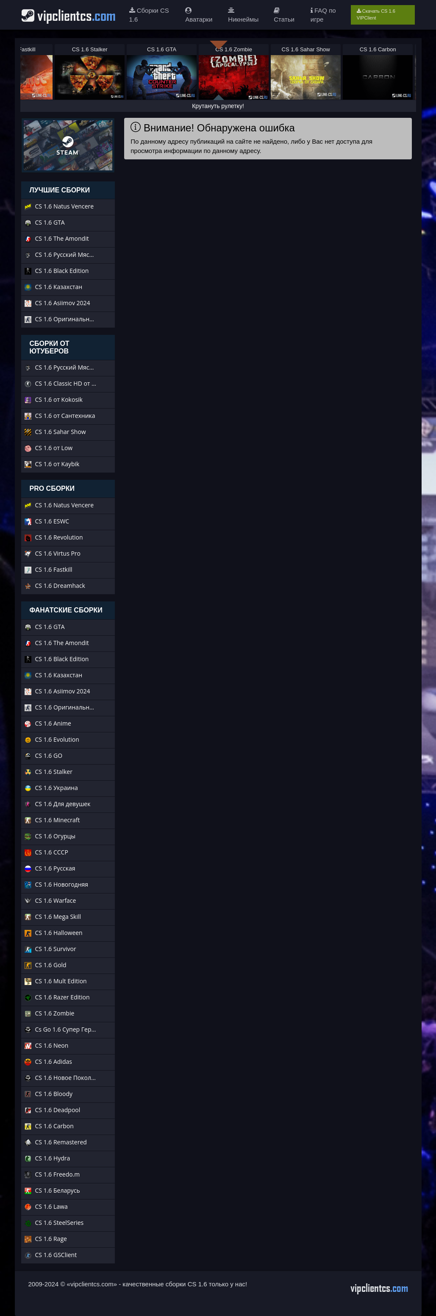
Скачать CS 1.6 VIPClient (376, 14)
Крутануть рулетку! (218, 106)
